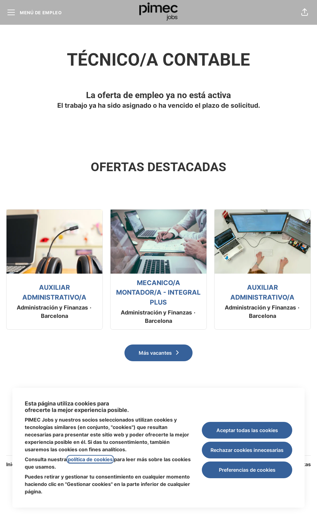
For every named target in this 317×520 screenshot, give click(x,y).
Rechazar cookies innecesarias (247, 450)
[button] (304, 12)
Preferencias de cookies (247, 470)
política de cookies (90, 459)
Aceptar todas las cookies (247, 430)
